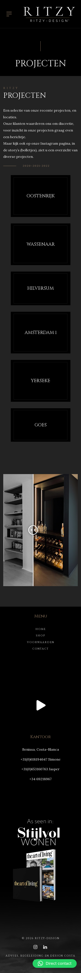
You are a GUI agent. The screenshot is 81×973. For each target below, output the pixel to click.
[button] (55, 963)
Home (40, 629)
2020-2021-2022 (36, 165)
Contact (40, 648)
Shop (40, 635)
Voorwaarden (40, 642)
